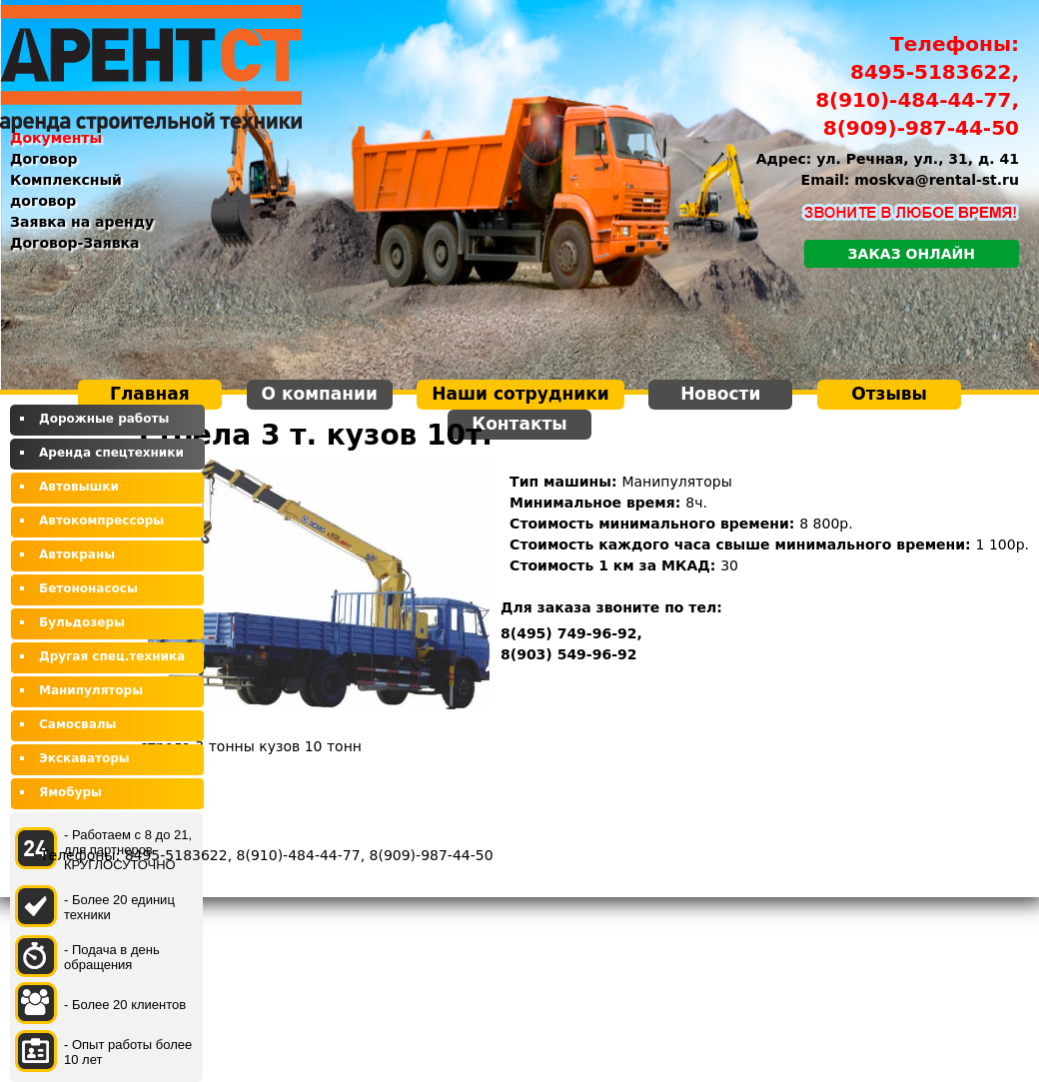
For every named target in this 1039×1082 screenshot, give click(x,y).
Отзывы (889, 394)
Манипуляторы (91, 690)
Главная (150, 394)
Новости (720, 394)
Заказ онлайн (911, 254)
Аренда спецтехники (111, 453)
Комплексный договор (66, 190)
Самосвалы (77, 724)
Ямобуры (70, 792)
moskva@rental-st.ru (936, 180)
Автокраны (77, 554)
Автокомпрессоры (101, 521)
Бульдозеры (82, 622)
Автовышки (79, 487)
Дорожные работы (104, 419)
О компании (320, 394)
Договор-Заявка (75, 243)
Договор (44, 159)
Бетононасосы (88, 588)
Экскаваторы (84, 758)
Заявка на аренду (82, 222)
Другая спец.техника (112, 656)
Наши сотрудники (520, 394)
